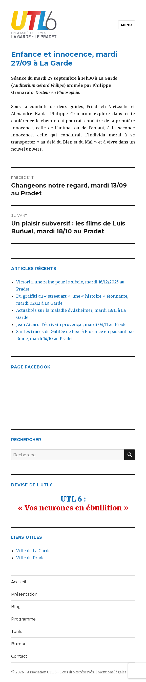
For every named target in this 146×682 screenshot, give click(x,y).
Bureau (19, 644)
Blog (16, 606)
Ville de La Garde (33, 550)
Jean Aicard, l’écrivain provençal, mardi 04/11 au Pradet (72, 324)
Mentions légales (112, 672)
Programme (23, 619)
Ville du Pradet (31, 557)
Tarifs (16, 631)
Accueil (18, 582)
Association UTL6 (41, 672)
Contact (19, 656)
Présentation (24, 594)
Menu (126, 25)
